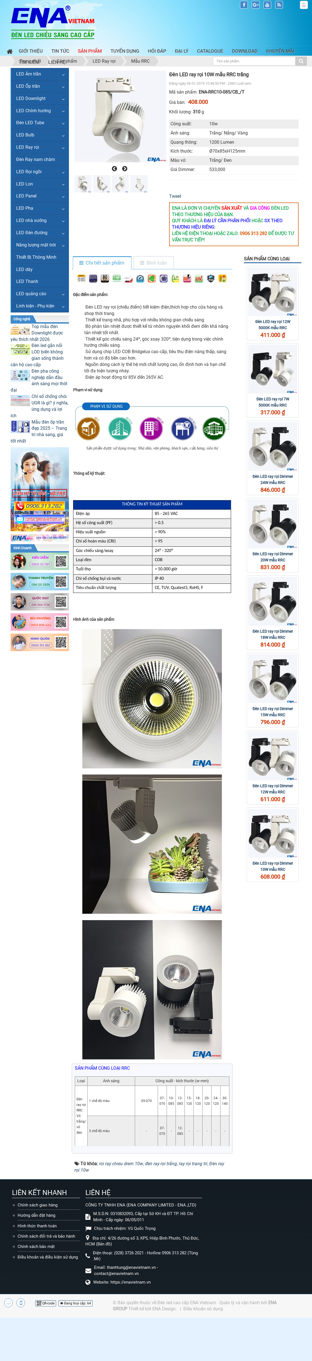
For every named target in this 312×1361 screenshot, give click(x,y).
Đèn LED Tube (30, 122)
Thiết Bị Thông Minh (36, 257)
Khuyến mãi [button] (280, 51)
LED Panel (26, 196)
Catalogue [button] (210, 51)
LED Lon (24, 184)
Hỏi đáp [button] (157, 51)
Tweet (175, 196)
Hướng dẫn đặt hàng (36, 1215)
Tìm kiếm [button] (29, 62)
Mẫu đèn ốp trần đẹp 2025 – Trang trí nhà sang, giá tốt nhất (39, 431)
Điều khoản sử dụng (203, 1308)
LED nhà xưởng (31, 220)
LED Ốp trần (28, 86)
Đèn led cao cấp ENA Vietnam (186, 1302)
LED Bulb (25, 135)
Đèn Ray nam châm (35, 159)
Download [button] (245, 51)
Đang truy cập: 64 (75, 1303)
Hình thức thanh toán (37, 1225)
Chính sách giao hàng (37, 1205)
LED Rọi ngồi (29, 171)
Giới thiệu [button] (31, 51)
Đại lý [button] (181, 51)
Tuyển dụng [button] (125, 51)
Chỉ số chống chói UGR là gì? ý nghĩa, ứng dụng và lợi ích (39, 406)
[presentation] (113, 168)
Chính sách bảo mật (36, 1246)
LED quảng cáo (31, 293)
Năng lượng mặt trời (36, 245)
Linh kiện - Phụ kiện (35, 306)
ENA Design (164, 1308)
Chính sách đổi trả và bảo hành (46, 1236)
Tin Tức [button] (60, 51)
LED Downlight (30, 98)
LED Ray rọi (27, 147)
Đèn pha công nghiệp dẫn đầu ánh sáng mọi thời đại (39, 380)
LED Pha (24, 208)
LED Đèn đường (31, 232)
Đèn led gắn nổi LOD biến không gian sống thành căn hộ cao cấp (37, 355)
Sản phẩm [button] (90, 51)
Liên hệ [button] (57, 62)
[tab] (102, 263)
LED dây (24, 269)
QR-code (45, 1303)
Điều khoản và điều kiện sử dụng (48, 1257)
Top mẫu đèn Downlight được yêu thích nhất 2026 (37, 333)
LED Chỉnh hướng (33, 110)
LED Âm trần (28, 74)
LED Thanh (27, 281)
